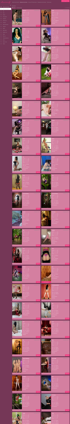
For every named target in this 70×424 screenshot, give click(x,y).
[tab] (14, 8)
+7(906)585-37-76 (36, 230)
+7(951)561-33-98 (36, 102)
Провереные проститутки (42, 2)
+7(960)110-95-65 (36, 340)
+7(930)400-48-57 (66, 285)
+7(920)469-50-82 (36, 138)
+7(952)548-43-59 (36, 47)
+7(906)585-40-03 (66, 211)
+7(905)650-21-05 (36, 248)
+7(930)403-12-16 (36, 376)
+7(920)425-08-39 (36, 10)
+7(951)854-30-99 (66, 321)
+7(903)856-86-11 (36, 193)
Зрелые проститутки (15, 2)
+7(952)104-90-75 (66, 303)
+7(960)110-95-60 (36, 303)
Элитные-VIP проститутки (32, 2)
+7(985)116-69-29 (66, 248)
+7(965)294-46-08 (66, 266)
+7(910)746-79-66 (66, 47)
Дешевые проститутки (23, 2)
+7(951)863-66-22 (36, 413)
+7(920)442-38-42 (36, 175)
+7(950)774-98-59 (36, 358)
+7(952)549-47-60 (66, 65)
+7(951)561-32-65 (66, 138)
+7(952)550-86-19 (66, 230)
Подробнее (38, 25)
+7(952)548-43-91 (36, 285)
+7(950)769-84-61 (66, 102)
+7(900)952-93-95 (36, 28)
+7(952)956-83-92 (66, 358)
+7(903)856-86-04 (36, 120)
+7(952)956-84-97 (66, 28)
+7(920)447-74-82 (36, 211)
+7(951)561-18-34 (36, 321)
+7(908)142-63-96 (66, 175)
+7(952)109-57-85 (36, 65)
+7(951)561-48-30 (66, 10)
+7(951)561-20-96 (66, 340)
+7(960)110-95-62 (36, 83)
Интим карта (49, 2)
